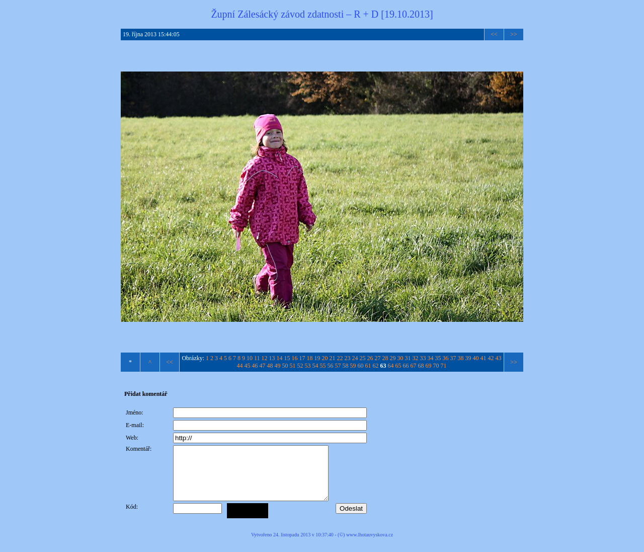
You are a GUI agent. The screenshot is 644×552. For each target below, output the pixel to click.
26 (370, 358)
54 (315, 365)
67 (414, 365)
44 (240, 365)
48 (270, 365)
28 (385, 358)
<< (494, 34)
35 (438, 358)
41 (483, 358)
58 (346, 365)
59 (353, 365)
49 (278, 365)
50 (285, 365)
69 (429, 365)
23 (348, 358)
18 (310, 358)
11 (257, 358)
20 (325, 358)
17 (302, 358)
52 (300, 365)
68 (421, 365)
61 (368, 365)
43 (499, 358)
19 (317, 358)
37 (453, 358)
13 (272, 358)
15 (287, 358)
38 (461, 358)
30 (400, 358)
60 (361, 365)
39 (468, 358)
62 (376, 365)
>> (513, 34)
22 (340, 358)
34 (431, 358)
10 (250, 358)
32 (416, 358)
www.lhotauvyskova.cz (369, 545)
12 (265, 358)
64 (391, 365)
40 (476, 358)
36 (446, 358)
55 (323, 365)
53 (308, 365)
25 (363, 358)
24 (355, 358)
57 (338, 365)
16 (295, 358)
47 (263, 365)
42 (491, 358)
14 (280, 358)
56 (331, 365)
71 (444, 365)
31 (408, 358)
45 (248, 365)
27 (378, 358)
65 (398, 365)
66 (406, 365)
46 (255, 365)
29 (393, 358)
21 (333, 358)
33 (423, 358)
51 (293, 365)
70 (436, 365)
